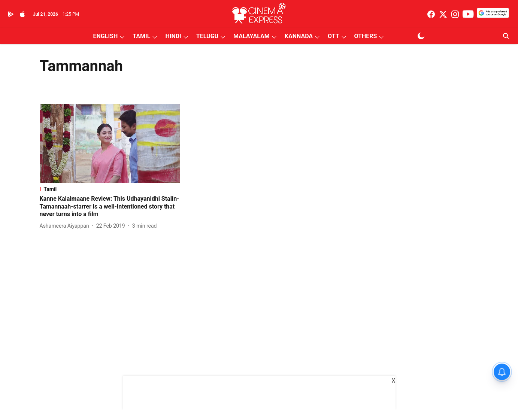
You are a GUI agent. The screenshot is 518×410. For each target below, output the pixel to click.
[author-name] (66, 226)
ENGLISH (105, 36)
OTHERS (365, 36)
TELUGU (207, 36)
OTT (333, 36)
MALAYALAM (251, 36)
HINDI (173, 36)
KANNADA (299, 36)
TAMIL (141, 36)
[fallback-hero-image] (110, 143)
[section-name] (110, 189)
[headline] (110, 206)
